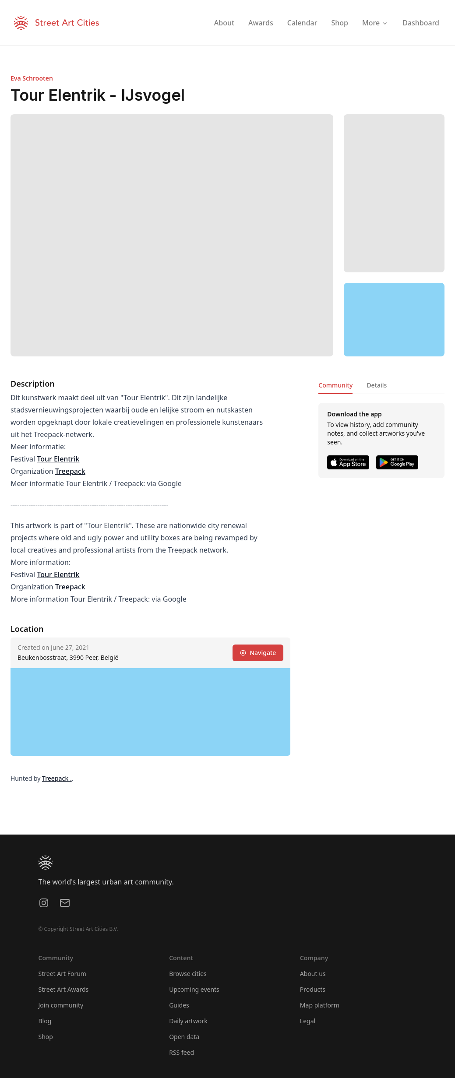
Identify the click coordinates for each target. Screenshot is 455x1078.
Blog (45, 1021)
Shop (46, 1036)
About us (313, 973)
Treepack (70, 471)
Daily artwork (188, 1021)
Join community (61, 1005)
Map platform (319, 1005)
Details (377, 385)
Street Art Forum (62, 973)
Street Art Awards (64, 989)
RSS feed (181, 1052)
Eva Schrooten (32, 78)
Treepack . (57, 778)
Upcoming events (194, 989)
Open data (184, 1036)
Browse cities (188, 973)
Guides (179, 1005)
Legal (307, 1021)
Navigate (258, 652)
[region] (394, 319)
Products (312, 989)
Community (335, 385)
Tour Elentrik (58, 459)
